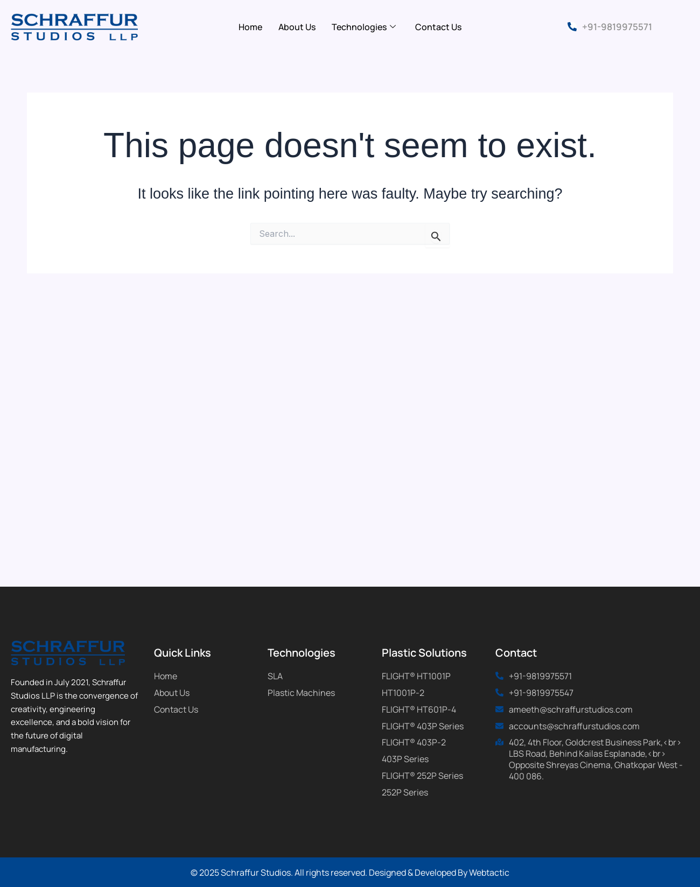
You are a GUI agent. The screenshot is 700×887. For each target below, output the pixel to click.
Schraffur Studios (256, 872)
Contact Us (438, 27)
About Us (297, 27)
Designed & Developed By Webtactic (439, 872)
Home (250, 27)
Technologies (364, 27)
